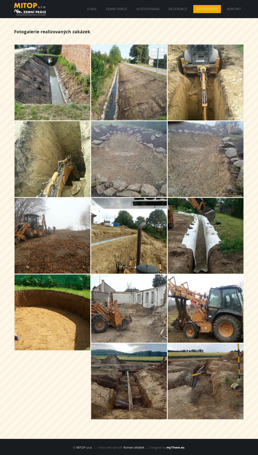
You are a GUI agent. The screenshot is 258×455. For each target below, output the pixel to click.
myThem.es (175, 447)
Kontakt (234, 9)
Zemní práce (116, 9)
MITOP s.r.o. (84, 447)
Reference (178, 9)
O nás (92, 9)
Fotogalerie (207, 9)
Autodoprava (147, 9)
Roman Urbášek (133, 447)
